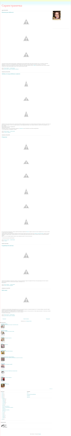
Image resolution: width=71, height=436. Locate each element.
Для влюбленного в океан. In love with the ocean (11, 324)
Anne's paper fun (3, 383)
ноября (3, 400)
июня (3, 412)
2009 (2, 419)
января (3, 417)
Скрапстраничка (12, 5)
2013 (2, 394)
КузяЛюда (2, 337)
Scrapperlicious (3, 350)
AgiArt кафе (3, 363)
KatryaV (2, 376)
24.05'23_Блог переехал (8, 377)
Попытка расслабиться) (5, 406)
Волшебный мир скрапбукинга (31, 394)
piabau (2, 343)
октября (3, 401)
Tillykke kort (6, 344)
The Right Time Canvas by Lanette (9, 331)
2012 (2, 395)
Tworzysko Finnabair (4, 330)
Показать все (50, 388)
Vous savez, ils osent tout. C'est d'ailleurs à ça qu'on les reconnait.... (14, 357)
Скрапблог (28, 395)
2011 (2, 396)
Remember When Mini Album (9, 351)
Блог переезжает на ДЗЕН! (8, 364)
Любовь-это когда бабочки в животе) (7, 407)
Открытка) (3, 408)
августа (3, 403)
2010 (2, 397)
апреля (3, 415)
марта (3, 416)
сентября (3, 402)
